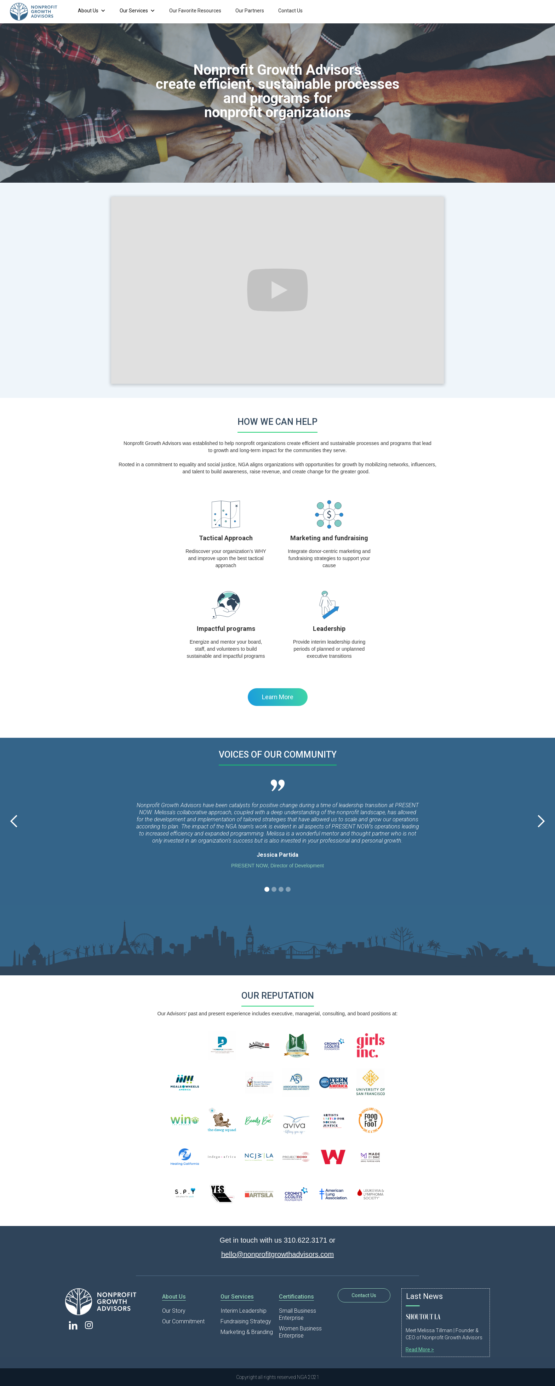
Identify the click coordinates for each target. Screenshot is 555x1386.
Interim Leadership (244, 1310)
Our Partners (249, 10)
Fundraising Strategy (246, 1321)
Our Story (173, 1310)
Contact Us (290, 10)
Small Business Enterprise (297, 1314)
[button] (92, 10)
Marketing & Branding (247, 1332)
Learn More (277, 697)
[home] (39, 11)
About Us (88, 10)
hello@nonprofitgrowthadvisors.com (277, 1254)
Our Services (134, 10)
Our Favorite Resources (195, 10)
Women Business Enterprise (300, 1332)
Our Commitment (183, 1321)
